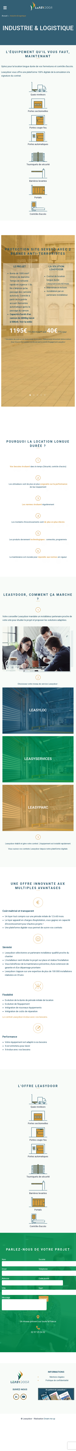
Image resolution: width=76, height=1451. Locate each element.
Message (24, 1303)
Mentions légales (57, 1377)
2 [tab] (34, 395)
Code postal (51, 1280)
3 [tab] (38, 395)
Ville (24, 1290)
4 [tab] (42, 395)
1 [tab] (31, 395)
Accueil (4, 16)
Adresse (24, 1280)
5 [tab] (45, 395)
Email (24, 1271)
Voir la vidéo (26, 322)
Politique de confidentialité (57, 1380)
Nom (24, 1261)
